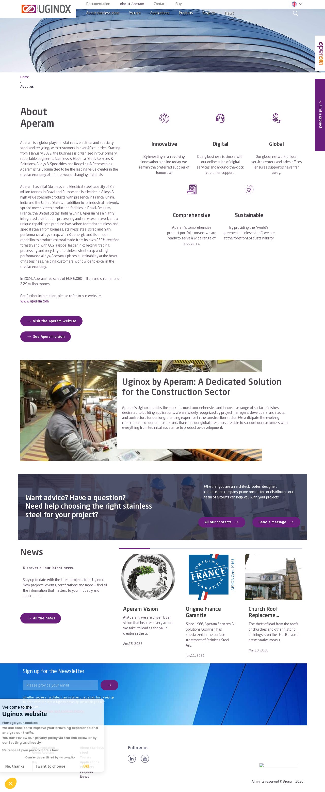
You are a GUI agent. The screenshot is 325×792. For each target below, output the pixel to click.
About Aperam (132, 4)
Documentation (98, 4)
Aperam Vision (140, 609)
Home (24, 77)
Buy (178, 4)
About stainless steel (102, 13)
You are (135, 13)
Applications (159, 13)
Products (186, 13)
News (229, 13)
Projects (209, 13)
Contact (160, 4)
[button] (11, 783)
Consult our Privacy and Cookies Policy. (53, 711)
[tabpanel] (148, 601)
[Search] (295, 13)
